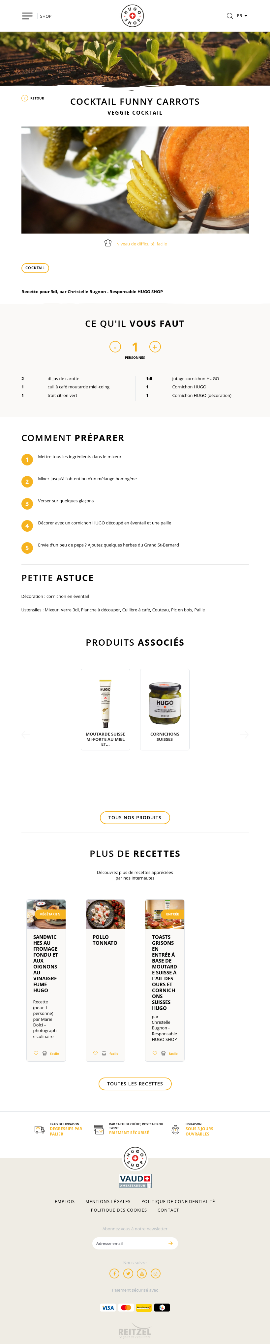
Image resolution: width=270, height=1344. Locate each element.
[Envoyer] (171, 1243)
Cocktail (35, 267)
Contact (168, 1210)
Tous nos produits (135, 817)
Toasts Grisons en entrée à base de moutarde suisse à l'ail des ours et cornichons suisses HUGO (164, 972)
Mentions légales (108, 1201)
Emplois (65, 1201)
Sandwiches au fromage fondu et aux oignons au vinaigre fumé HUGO (45, 964)
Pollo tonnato (105, 940)
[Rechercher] (229, 16)
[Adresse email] (128, 1243)
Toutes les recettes (135, 1083)
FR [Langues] (243, 15)
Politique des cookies (119, 1210)
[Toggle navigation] (27, 16)
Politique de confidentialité (178, 1201)
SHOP (45, 16)
